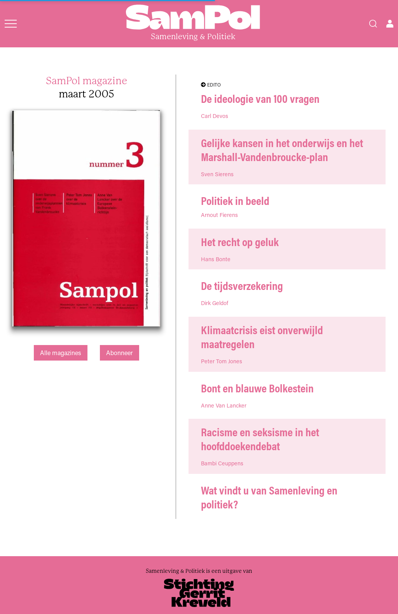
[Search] (373, 24)
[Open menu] (11, 24)
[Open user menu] (389, 24)
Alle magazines (60, 353)
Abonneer (119, 353)
